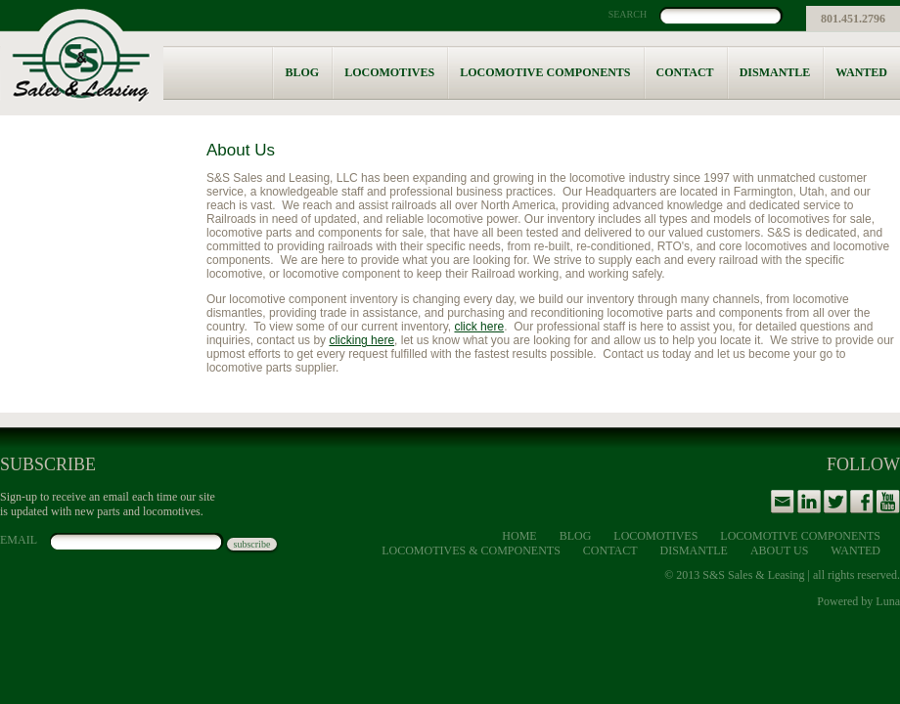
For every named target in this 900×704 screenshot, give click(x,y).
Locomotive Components (545, 72)
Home (519, 536)
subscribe (252, 544)
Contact (685, 72)
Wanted (861, 72)
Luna (888, 601)
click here (479, 326)
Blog (302, 72)
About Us (779, 550)
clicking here (361, 340)
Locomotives (389, 72)
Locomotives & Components (471, 550)
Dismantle (775, 72)
